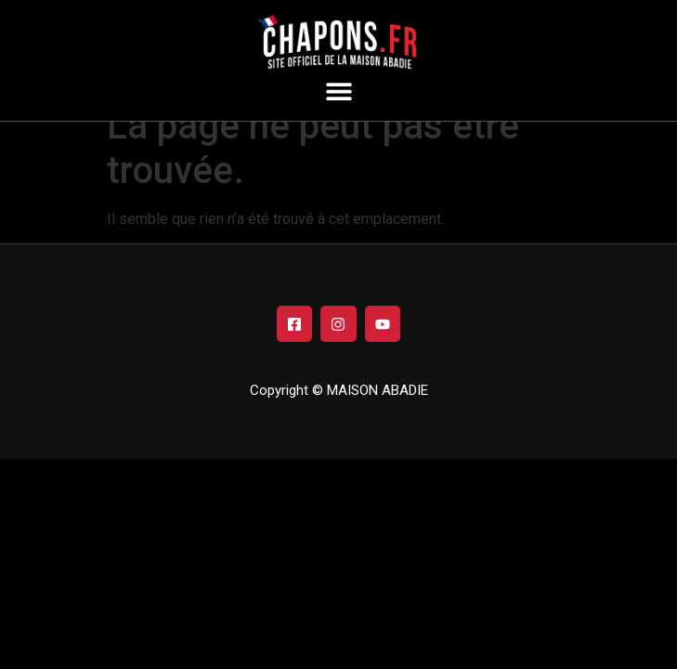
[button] (338, 91)
